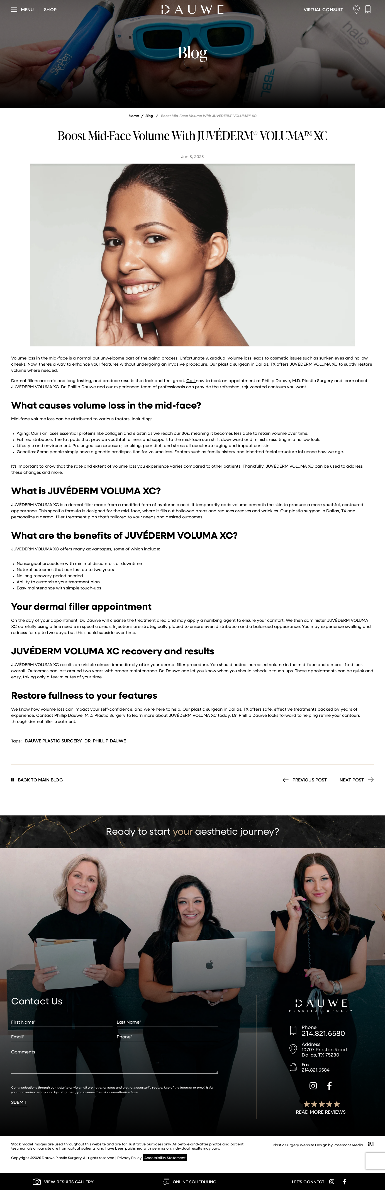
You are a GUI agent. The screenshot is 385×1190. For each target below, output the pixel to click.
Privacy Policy (129, 1157)
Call (191, 380)
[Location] (357, 9)
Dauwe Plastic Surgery (53, 741)
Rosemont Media (348, 1144)
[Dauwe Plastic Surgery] (320, 1006)
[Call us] (369, 9)
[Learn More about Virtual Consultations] (323, 9)
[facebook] (329, 1086)
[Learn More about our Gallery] (63, 1181)
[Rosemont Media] (370, 1144)
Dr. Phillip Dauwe (105, 741)
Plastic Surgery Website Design (300, 1144)
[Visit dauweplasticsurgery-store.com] (50, 9)
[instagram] (313, 1086)
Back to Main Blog (37, 780)
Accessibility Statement (165, 1157)
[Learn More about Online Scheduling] (189, 1181)
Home (134, 115)
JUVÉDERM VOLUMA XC (314, 364)
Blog (149, 115)
